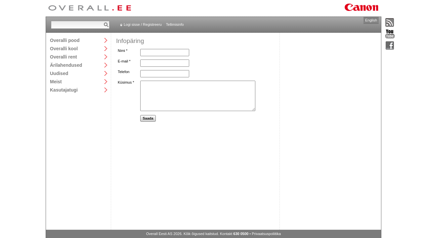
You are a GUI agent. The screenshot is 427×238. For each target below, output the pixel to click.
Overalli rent (63, 56)
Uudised (59, 73)
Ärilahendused (66, 64)
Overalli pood (64, 40)
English (371, 20)
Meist (56, 81)
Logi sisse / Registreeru (143, 24)
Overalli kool (64, 48)
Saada (148, 118)
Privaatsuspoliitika (266, 234)
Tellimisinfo (175, 24)
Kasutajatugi (64, 89)
